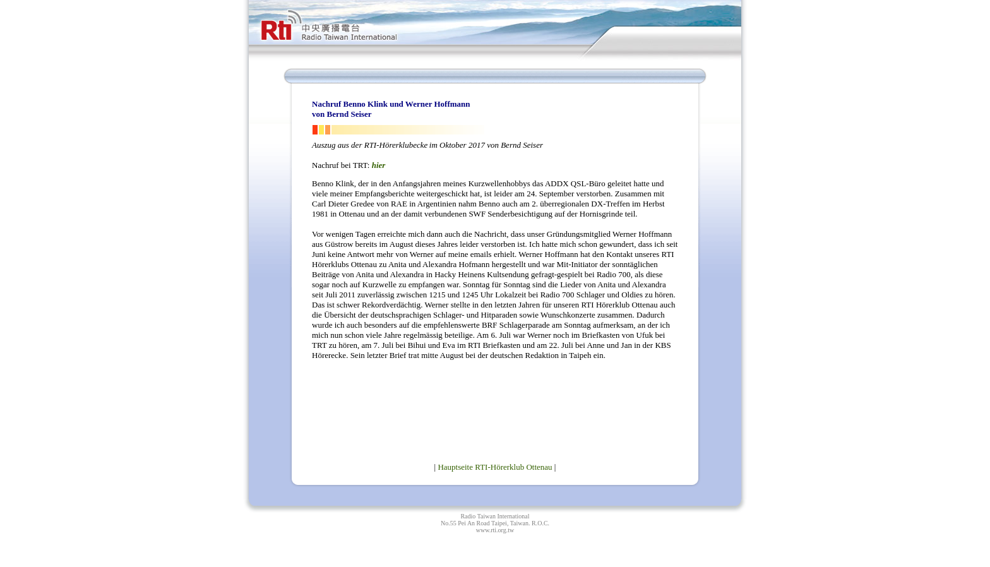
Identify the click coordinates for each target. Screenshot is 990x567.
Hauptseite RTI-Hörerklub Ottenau (495, 467)
